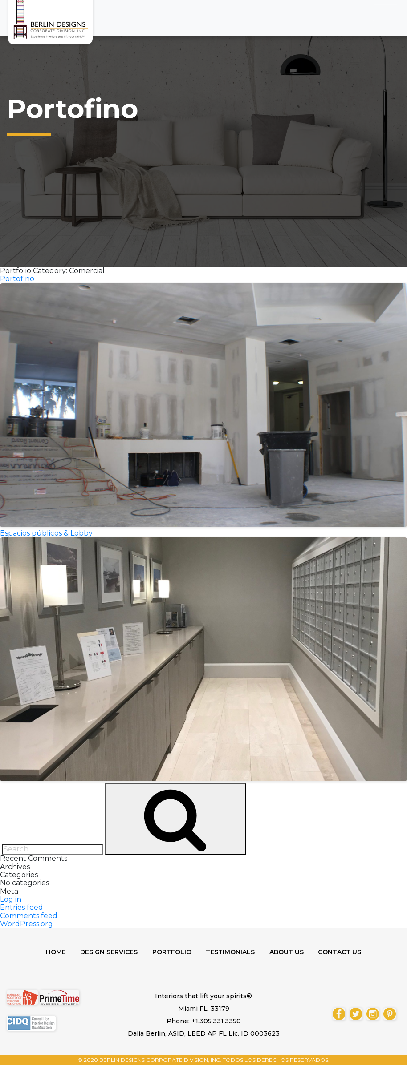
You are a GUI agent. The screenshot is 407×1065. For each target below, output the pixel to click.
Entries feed (21, 907)
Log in (10, 899)
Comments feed (28, 916)
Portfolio (171, 952)
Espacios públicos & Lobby (46, 533)
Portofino (17, 278)
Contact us (343, 952)
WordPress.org (26, 924)
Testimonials (231, 952)
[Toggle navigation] (385, 13)
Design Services (106, 952)
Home (52, 952)
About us (289, 952)
